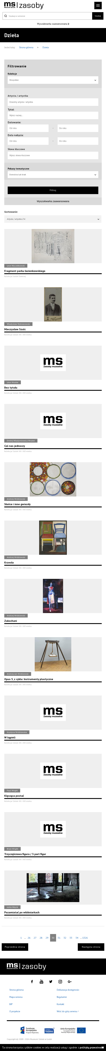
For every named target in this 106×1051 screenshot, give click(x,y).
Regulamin (62, 997)
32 (65, 937)
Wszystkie (53, 80)
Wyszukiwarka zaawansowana (52, 23)
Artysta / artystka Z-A (53, 219)
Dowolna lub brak (53, 174)
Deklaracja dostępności (68, 989)
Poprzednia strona (15, 946)
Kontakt (60, 1004)
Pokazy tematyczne (18, 168)
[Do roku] (78, 128)
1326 (85, 937)
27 (35, 937)
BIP (10, 1004)
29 (47, 937)
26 (29, 937)
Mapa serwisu (16, 997)
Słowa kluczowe (16, 149)
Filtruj (53, 190)
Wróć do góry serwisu (68, 1011)
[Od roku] (28, 128)
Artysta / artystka (18, 95)
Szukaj (98, 16)
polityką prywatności (92, 1047)
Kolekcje (12, 73)
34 (77, 937)
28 (41, 937)
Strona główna (26, 47)
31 (59, 937)
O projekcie (14, 1011)
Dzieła (46, 47)
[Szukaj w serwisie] (47, 16)
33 (71, 937)
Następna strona (91, 946)
